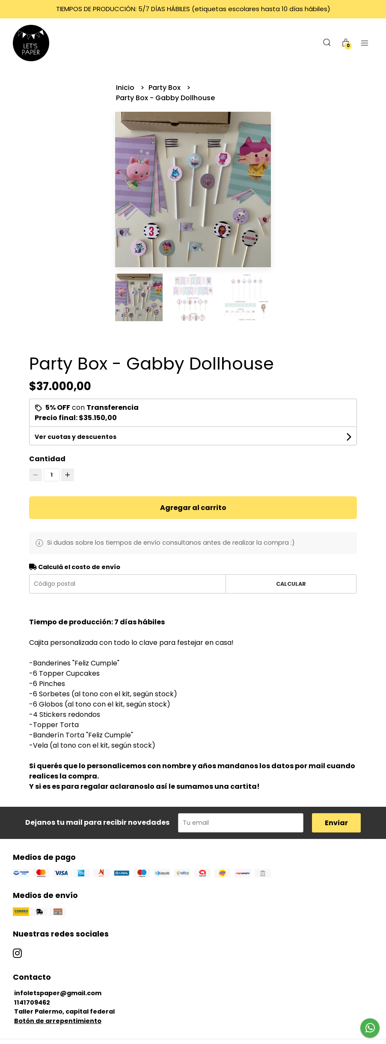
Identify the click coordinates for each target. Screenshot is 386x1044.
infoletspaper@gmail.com (57, 993)
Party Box (165, 87)
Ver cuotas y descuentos (75, 437)
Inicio (126, 87)
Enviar (336, 823)
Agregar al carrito (193, 508)
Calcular (291, 584)
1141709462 (32, 1002)
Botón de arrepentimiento (57, 1021)
